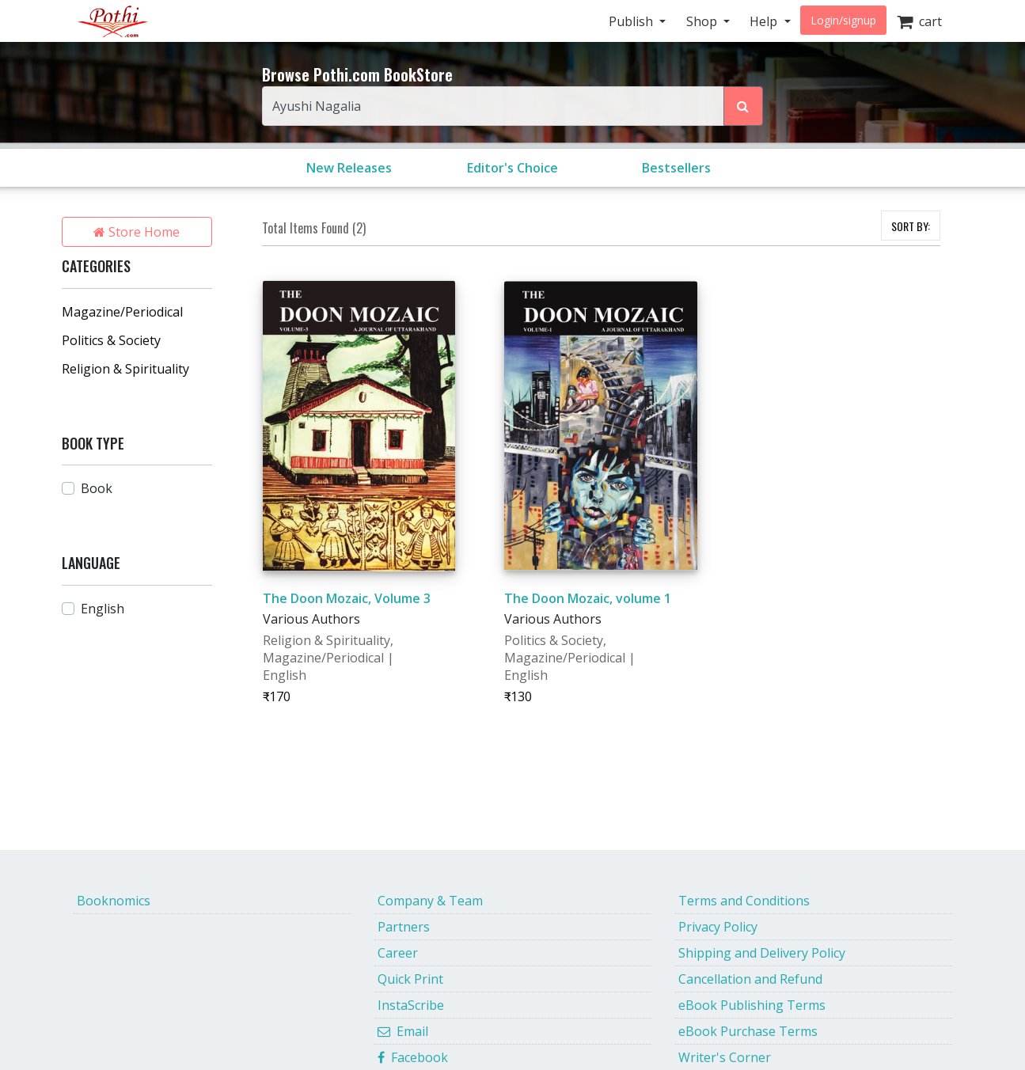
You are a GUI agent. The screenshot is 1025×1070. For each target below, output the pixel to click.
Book (96, 488)
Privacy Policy (717, 926)
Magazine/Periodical (122, 312)
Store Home (136, 232)
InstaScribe (411, 1005)
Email (403, 1031)
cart (919, 21)
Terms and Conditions (744, 900)
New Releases (349, 167)
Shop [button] (703, 21)
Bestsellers (676, 167)
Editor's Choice (512, 167)
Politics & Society (111, 340)
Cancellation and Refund (750, 979)
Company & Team (430, 900)
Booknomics (113, 900)
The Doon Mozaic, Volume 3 (347, 598)
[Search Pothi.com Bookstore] (743, 106)
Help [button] (765, 21)
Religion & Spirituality (125, 369)
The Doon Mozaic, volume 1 (587, 598)
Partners (404, 926)
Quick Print (410, 979)
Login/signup (843, 20)
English (102, 608)
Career (398, 953)
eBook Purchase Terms (748, 1031)
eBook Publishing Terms (752, 1005)
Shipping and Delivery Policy (761, 953)
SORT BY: (910, 226)
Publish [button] (632, 21)
